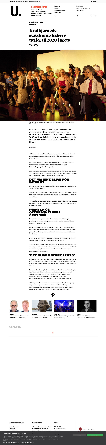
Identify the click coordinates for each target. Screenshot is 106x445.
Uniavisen (12, 1)
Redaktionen (57, 426)
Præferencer (15, 442)
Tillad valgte (79, 435)
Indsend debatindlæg (60, 10)
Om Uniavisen (79, 6)
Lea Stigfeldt (32, 147)
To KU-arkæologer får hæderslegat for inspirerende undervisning (41, 13)
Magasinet (57, 8)
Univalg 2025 (57, 12)
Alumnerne (57, 6)
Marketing (31, 442)
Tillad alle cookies (95, 435)
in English (93, 1)
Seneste (39, 7)
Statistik (23, 442)
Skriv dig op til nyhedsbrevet (83, 8)
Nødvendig (7, 442)
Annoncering (57, 430)
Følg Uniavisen (79, 10)
